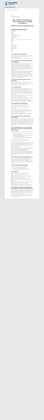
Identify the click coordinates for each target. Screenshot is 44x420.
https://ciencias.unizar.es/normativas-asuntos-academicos (20, 151)
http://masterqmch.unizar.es (20, 193)
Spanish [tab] (12, 14)
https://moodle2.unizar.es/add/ (15, 196)
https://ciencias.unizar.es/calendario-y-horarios (24, 192)
